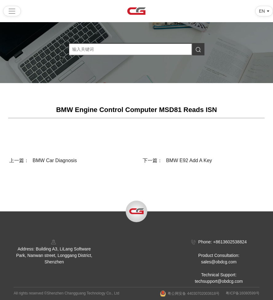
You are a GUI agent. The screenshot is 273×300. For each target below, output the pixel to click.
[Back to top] (136, 211)
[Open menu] (12, 11)
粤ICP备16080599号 (242, 293)
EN (262, 11)
